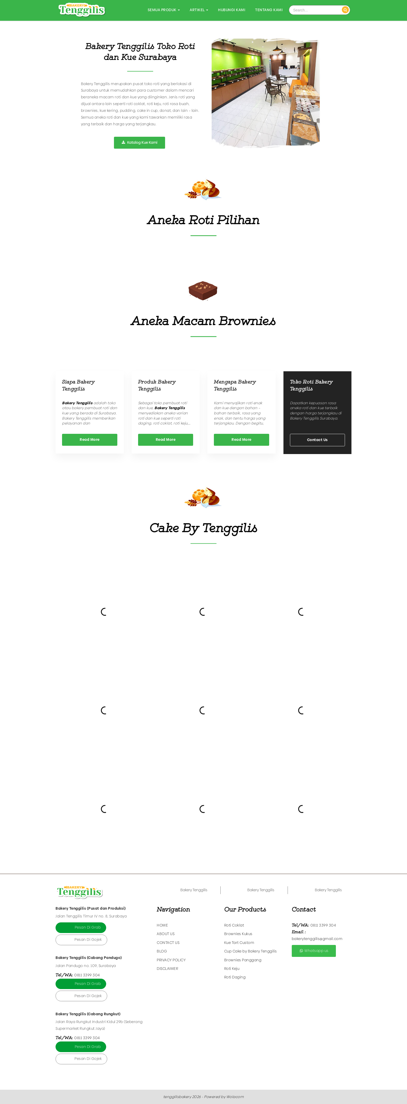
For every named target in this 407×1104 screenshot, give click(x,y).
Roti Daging (235, 977)
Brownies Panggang (243, 960)
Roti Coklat (234, 925)
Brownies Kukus (238, 933)
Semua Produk (164, 9)
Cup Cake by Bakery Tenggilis (250, 951)
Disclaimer (167, 968)
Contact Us (317, 439)
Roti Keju (232, 968)
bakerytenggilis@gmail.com (317, 938)
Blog (162, 951)
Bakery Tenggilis (193, 890)
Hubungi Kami (231, 9)
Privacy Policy (171, 960)
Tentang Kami (269, 9)
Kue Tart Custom (239, 942)
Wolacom (235, 1096)
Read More (90, 439)
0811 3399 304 (87, 975)
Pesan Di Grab (88, 927)
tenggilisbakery (177, 1096)
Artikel (199, 9)
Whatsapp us (314, 950)
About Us (165, 933)
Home (162, 925)
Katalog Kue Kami (139, 142)
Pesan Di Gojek (88, 939)
